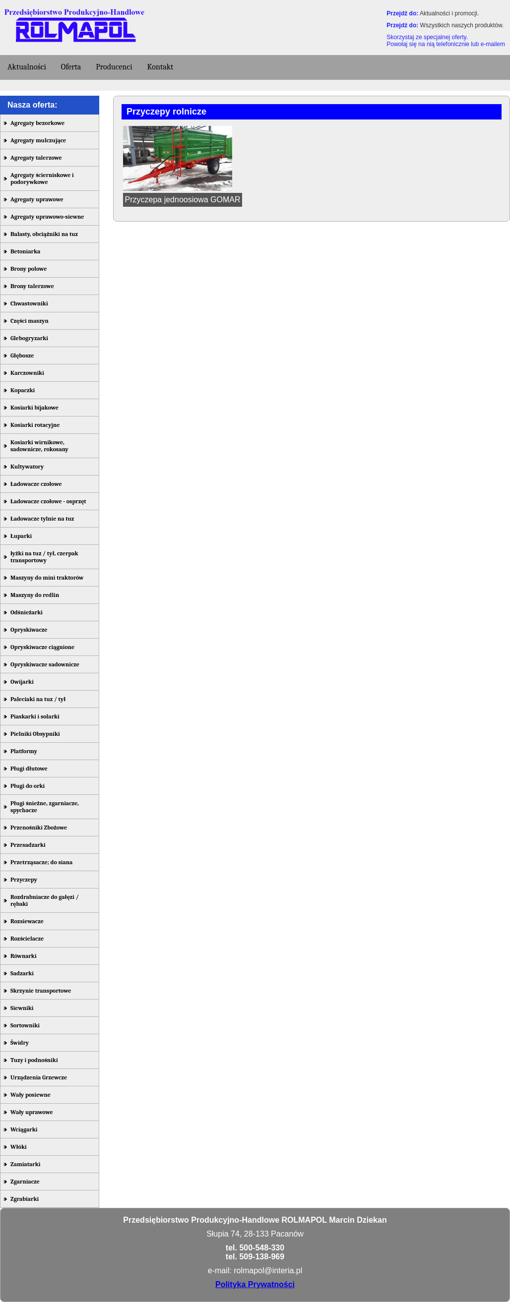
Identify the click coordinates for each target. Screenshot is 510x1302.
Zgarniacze (25, 1181)
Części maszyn (29, 320)
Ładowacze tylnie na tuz (42, 518)
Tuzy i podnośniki (34, 1060)
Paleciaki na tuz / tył (37, 699)
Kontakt (160, 66)
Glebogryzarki (29, 338)
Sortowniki (25, 1025)
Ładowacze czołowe (36, 483)
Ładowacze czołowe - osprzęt (48, 501)
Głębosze (22, 355)
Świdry (19, 1042)
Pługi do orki (27, 785)
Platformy (23, 751)
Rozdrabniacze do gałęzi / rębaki (44, 900)
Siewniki (21, 1008)
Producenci (114, 66)
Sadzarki (22, 973)
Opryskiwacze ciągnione (42, 647)
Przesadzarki (28, 844)
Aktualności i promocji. (449, 13)
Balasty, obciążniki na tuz (44, 234)
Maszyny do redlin (34, 595)
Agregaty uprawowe (37, 199)
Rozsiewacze (27, 921)
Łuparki (21, 536)
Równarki (23, 955)
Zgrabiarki (24, 1198)
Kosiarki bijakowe (34, 407)
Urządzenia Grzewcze (38, 1077)
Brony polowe (28, 268)
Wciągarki (23, 1129)
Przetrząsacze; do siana (41, 862)
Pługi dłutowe (29, 768)
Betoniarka (25, 251)
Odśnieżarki (26, 612)
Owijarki (22, 681)
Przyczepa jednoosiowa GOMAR (183, 199)
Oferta (71, 66)
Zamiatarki (25, 1164)
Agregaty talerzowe (36, 157)
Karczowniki (27, 372)
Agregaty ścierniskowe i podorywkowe (42, 178)
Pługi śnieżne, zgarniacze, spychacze (44, 807)
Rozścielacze (27, 938)
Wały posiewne (30, 1094)
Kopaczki (22, 390)
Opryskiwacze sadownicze (44, 664)
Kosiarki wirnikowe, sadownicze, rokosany (39, 446)
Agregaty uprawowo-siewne (47, 216)
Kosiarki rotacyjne (35, 424)
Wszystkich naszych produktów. (462, 25)
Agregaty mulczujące (38, 140)
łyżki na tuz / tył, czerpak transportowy (44, 557)
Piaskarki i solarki (35, 716)
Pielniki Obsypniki (35, 733)
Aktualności (26, 66)
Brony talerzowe (32, 286)
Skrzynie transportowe (40, 990)
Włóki (18, 1146)
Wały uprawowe (31, 1112)
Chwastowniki (29, 303)
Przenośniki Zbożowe (38, 827)
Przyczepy (23, 879)
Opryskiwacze (28, 629)
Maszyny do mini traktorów (46, 577)
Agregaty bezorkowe (37, 122)
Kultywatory (27, 466)
